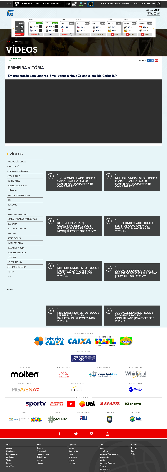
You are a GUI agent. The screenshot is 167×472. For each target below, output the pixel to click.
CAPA (9, 4)
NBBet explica (14, 238)
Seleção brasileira (16, 267)
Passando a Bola (15, 248)
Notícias (134, 448)
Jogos (71, 454)
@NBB (10, 289)
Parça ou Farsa (15, 243)
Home (8, 42)
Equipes (9, 448)
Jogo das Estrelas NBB (18, 195)
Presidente (104, 451)
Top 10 (10, 272)
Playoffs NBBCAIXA (16, 253)
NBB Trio (11, 234)
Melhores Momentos (17, 214)
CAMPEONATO (26, 4)
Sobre (102, 448)
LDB (9, 200)
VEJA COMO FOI (17, 34)
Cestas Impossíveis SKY (18, 171)
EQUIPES (37, 4)
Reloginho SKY (14, 262)
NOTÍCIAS (126, 4)
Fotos (133, 451)
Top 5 (10, 276)
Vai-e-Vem (10, 466)
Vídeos (18, 42)
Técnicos (9, 463)
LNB (148, 4)
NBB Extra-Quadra (16, 229)
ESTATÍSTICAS (56, 4)
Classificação (10, 451)
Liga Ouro (12, 205)
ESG (153, 4)
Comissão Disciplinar (107, 463)
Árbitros (103, 466)
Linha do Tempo (105, 469)
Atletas (8, 460)
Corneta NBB (13, 181)
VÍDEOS (135, 4)
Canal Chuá (13, 167)
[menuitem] (26, 4)
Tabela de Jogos (12, 454)
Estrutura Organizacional (109, 454)
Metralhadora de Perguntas (22, 219)
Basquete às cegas (16, 162)
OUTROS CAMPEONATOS (110, 4)
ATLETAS (46, 4)
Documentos (104, 457)
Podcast (11, 257)
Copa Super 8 (13, 176)
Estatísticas (10, 457)
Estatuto (103, 460)
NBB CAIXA (12, 224)
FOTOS (142, 4)
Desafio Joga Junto (17, 186)
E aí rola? (12, 191)
